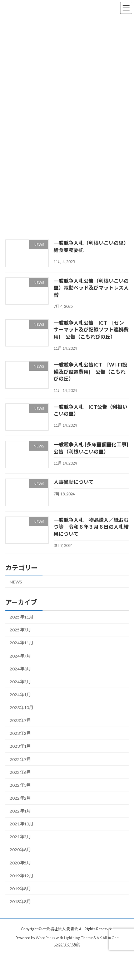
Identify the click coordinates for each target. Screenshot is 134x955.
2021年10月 (21, 824)
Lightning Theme (78, 938)
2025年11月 (21, 617)
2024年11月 (21, 643)
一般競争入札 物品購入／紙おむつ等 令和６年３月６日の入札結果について (91, 527)
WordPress (45, 938)
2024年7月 (20, 656)
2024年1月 (20, 694)
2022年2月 (20, 798)
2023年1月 (20, 746)
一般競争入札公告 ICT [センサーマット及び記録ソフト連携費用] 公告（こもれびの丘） (91, 330)
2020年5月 (20, 863)
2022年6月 (20, 772)
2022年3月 (20, 785)
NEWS (16, 582)
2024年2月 (20, 681)
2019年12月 (21, 875)
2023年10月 (21, 707)
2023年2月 (20, 733)
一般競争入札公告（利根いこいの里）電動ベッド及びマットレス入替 (91, 288)
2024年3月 (20, 669)
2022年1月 (20, 811)
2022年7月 (20, 759)
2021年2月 (20, 837)
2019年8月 (20, 888)
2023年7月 (20, 720)
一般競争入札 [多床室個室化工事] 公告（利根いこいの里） (93, 448)
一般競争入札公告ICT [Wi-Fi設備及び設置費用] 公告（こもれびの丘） (90, 372)
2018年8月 (20, 901)
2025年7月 (20, 630)
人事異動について (74, 482)
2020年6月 (20, 850)
